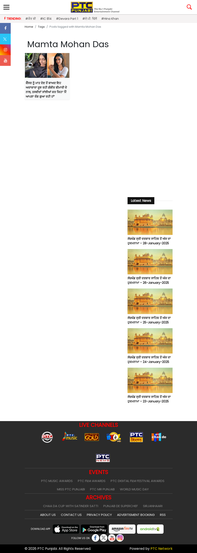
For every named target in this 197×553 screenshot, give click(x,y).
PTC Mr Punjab (102, 489)
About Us (48, 514)
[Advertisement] (150, 122)
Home (29, 27)
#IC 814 (46, 19)
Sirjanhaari (152, 506)
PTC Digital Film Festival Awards (137, 481)
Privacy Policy (99, 514)
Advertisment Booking (136, 514)
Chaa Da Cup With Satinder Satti (70, 506)
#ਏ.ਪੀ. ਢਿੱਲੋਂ (89, 19)
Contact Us (71, 514)
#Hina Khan (110, 19)
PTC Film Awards (91, 481)
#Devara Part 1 (67, 19)
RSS (163, 514)
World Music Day (134, 489)
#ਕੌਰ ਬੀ (30, 19)
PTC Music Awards (57, 481)
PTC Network (161, 548)
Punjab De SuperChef (120, 506)
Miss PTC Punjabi (71, 489)
